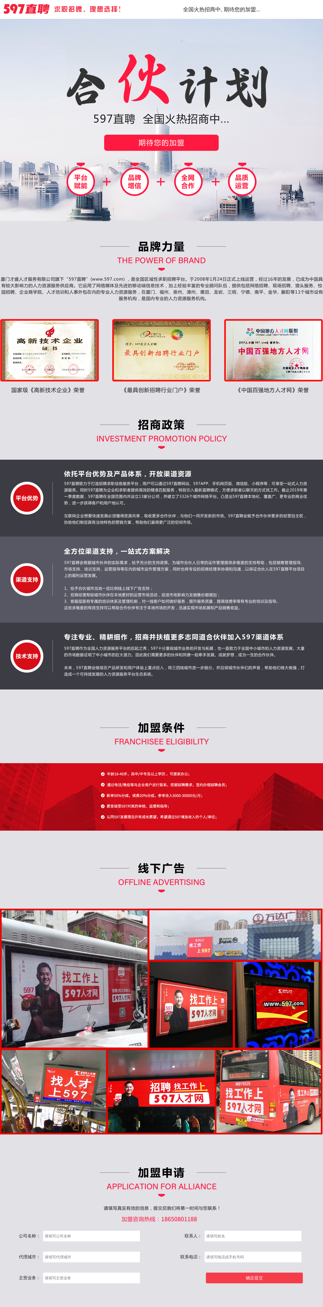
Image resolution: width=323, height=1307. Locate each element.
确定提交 (254, 1278)
